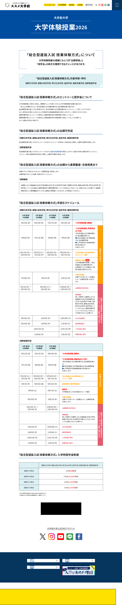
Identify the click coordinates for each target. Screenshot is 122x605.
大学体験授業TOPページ (61, 504)
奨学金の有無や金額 (85, 112)
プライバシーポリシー (72, 597)
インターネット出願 (36, 174)
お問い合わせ (58, 597)
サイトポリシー (47, 597)
